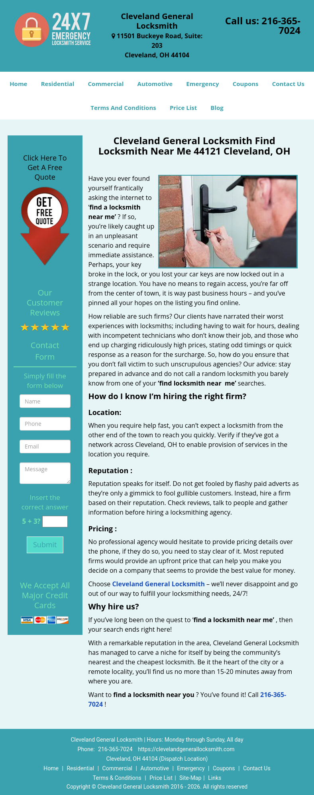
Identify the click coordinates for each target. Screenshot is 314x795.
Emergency (202, 84)
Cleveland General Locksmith (158, 584)
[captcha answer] (55, 521)
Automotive (155, 84)
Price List (183, 108)
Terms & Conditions (117, 778)
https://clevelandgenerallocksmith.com (186, 749)
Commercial (106, 84)
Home (18, 84)
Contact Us (288, 84)
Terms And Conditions (123, 108)
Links (214, 778)
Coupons (246, 84)
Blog (216, 108)
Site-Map (190, 778)
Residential (58, 84)
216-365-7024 (280, 25)
